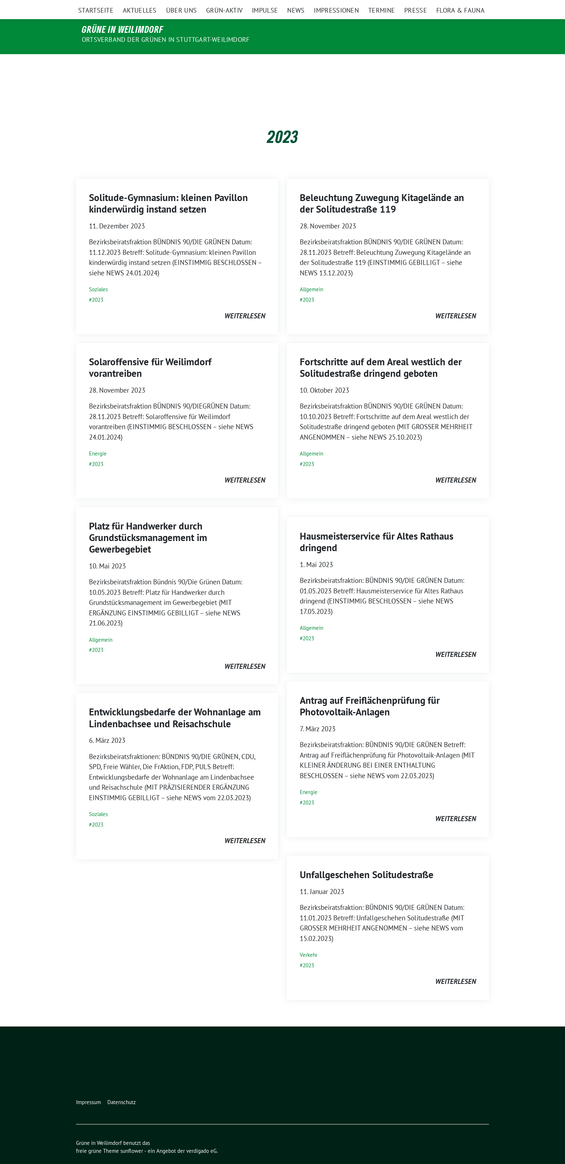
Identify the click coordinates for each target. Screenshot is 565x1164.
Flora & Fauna (460, 64)
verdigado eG (201, 1135)
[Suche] (466, 7)
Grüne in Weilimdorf (123, 29)
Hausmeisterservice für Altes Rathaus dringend (376, 527)
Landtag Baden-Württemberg (318, 6)
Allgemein (311, 274)
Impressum (88, 1087)
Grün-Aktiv (224, 64)
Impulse (265, 64)
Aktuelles (140, 64)
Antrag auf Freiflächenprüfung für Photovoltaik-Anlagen (370, 691)
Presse (415, 64)
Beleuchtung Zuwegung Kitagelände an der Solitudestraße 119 (382, 188)
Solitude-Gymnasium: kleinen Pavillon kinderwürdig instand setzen (168, 188)
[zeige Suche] (476, 7)
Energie (98, 438)
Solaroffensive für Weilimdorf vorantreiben (150, 352)
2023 (97, 284)
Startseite (96, 64)
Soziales (98, 274)
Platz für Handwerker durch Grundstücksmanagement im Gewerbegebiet (148, 522)
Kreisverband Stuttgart (430, 6)
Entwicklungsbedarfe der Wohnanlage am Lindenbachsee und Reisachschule (175, 702)
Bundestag (264, 6)
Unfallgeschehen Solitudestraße (366, 859)
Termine (381, 64)
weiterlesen (244, 300)
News (295, 64)
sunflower (131, 1135)
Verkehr (308, 939)
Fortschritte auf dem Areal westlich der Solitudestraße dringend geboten (381, 352)
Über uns (181, 64)
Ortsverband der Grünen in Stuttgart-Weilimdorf (165, 39)
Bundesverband (224, 6)
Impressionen (336, 64)
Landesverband (378, 6)
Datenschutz (121, 1087)
